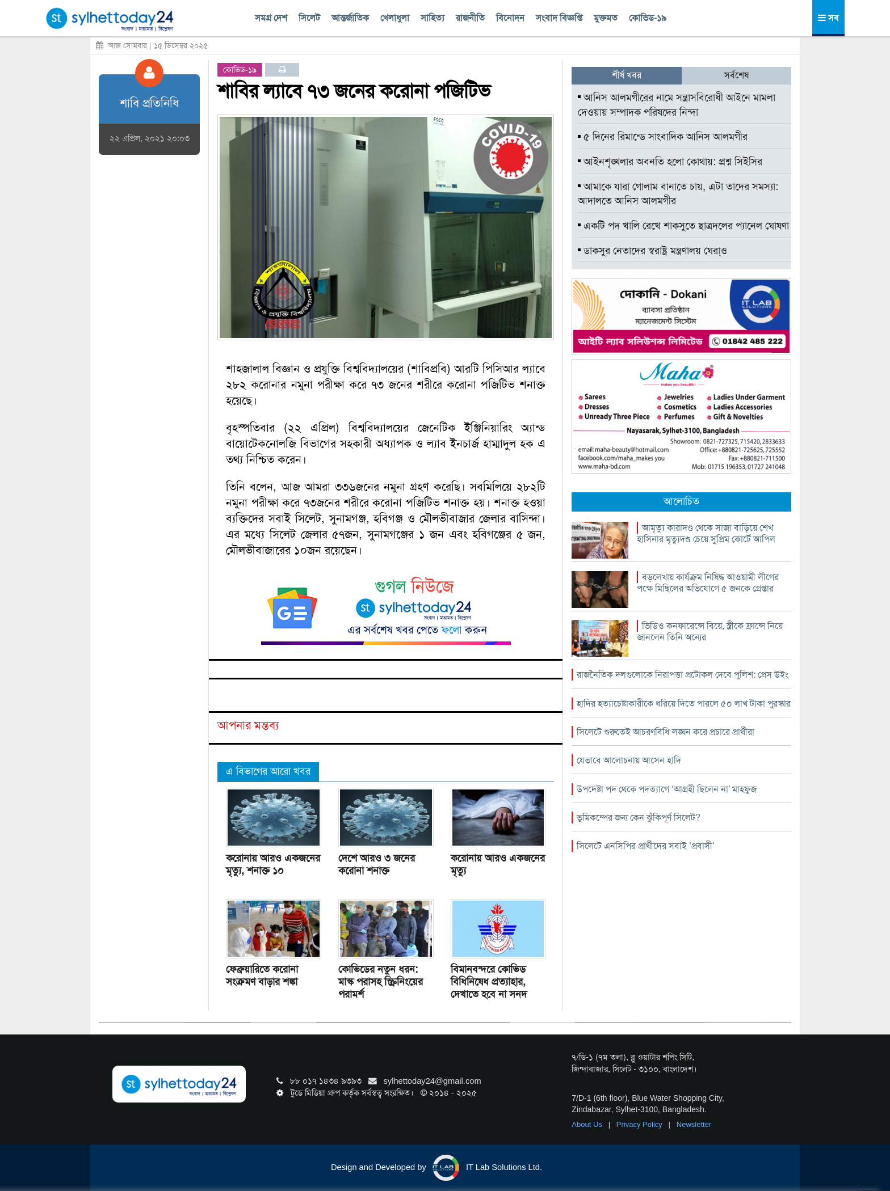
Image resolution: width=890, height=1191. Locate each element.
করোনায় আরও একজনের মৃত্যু (498, 864)
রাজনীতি (470, 18)
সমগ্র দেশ (271, 18)
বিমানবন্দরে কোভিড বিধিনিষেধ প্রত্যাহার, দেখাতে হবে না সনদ (489, 981)
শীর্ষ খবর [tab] (626, 75)
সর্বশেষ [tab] (736, 75)
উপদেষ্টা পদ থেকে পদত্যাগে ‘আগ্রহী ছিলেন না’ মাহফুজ (667, 789)
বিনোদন (510, 18)
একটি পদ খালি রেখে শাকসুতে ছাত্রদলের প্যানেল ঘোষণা (683, 226)
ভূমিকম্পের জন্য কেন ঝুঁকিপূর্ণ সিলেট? (638, 817)
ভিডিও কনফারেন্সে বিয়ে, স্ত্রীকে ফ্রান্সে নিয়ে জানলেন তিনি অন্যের (710, 631)
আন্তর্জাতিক (350, 18)
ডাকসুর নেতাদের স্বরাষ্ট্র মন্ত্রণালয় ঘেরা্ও (652, 250)
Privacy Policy (640, 1124)
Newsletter (694, 1124)
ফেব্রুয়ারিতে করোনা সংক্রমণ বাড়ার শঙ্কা (262, 975)
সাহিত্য (432, 18)
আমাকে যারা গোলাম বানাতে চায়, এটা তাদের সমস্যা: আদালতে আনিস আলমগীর (678, 194)
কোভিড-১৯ (647, 18)
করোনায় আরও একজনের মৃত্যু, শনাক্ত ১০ (273, 864)
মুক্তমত (606, 18)
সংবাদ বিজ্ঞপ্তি (559, 18)
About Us (588, 1124)
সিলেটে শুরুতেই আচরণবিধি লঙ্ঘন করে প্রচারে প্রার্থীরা (665, 732)
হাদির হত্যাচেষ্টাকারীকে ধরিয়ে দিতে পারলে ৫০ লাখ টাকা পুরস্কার (684, 703)
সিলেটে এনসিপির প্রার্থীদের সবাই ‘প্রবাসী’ (645, 846)
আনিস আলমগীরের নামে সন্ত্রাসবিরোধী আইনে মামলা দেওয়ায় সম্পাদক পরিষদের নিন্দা (676, 105)
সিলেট (309, 18)
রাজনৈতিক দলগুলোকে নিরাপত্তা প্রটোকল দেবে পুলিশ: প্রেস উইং (682, 675)
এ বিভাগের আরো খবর (268, 771)
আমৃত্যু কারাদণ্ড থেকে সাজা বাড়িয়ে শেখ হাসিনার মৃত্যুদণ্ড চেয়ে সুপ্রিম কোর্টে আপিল (706, 533)
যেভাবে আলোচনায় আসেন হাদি (629, 760)
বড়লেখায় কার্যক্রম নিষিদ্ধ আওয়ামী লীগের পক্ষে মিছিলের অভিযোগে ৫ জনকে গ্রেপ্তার (708, 582)
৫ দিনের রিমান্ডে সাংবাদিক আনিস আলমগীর (663, 136)
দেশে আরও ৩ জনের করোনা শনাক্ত (376, 864)
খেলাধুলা (394, 18)
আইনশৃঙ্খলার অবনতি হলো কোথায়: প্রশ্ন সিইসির (670, 161)
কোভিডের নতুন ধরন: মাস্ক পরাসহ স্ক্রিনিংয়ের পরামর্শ (380, 981)
